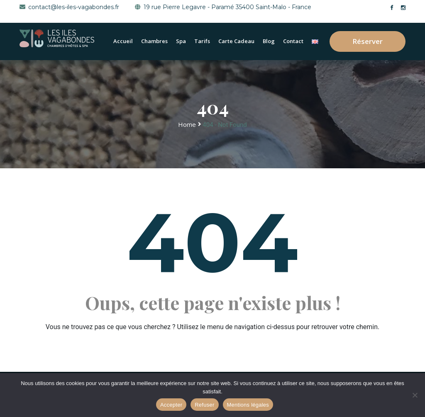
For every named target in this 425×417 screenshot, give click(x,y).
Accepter (171, 405)
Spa (181, 41)
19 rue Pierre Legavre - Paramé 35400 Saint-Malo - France (223, 7)
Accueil (123, 41)
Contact (293, 41)
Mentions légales (248, 405)
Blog (269, 41)
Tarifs (202, 41)
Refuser (204, 405)
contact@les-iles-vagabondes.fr (69, 7)
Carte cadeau (236, 41)
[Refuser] (414, 395)
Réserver (367, 41)
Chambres (154, 41)
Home (187, 124)
